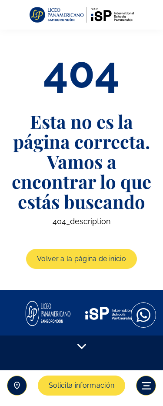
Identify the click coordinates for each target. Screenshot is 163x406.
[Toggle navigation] (146, 386)
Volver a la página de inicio (81, 259)
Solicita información (81, 385)
